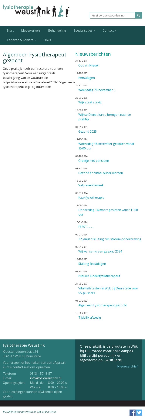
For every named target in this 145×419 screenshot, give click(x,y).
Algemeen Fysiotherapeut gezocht (102, 305)
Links (47, 40)
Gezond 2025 (87, 131)
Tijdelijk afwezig (89, 317)
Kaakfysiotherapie (91, 197)
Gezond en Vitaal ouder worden (100, 173)
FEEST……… (85, 227)
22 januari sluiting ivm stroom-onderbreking (109, 239)
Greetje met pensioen (93, 161)
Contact (109, 30)
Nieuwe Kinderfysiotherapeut (99, 276)
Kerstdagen (86, 78)
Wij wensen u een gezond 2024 (100, 251)
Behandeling (57, 30)
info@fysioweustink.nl (45, 378)
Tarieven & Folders (21, 40)
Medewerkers (31, 30)
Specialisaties (84, 30)
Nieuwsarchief (127, 366)
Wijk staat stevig (90, 102)
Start (10, 30)
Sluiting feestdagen (92, 264)
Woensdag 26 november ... (96, 90)
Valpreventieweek (91, 185)
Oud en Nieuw (88, 65)
